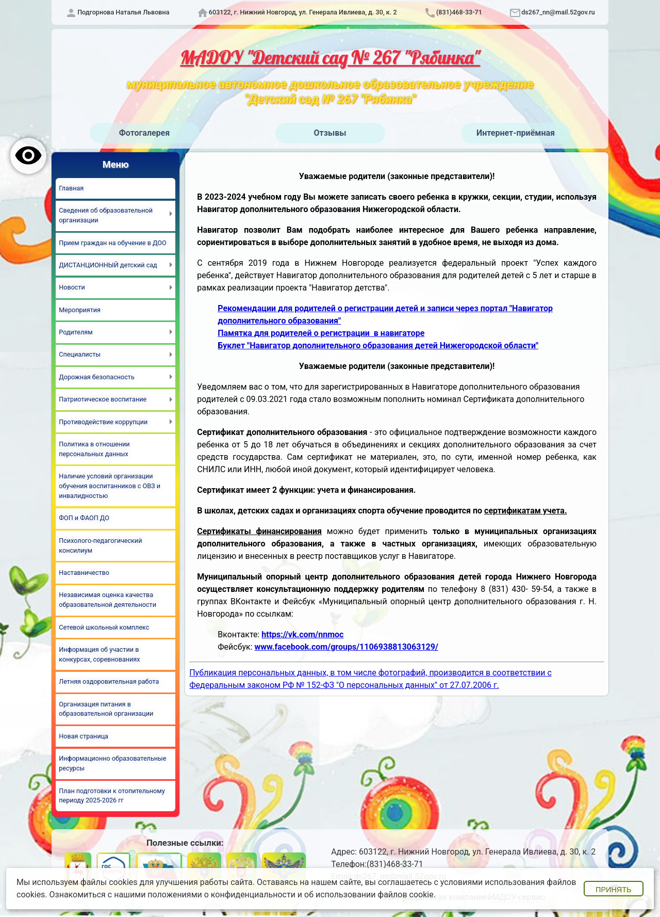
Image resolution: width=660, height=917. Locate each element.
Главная (71, 188)
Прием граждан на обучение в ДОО (112, 243)
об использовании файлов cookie (369, 894)
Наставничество (84, 572)
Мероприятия (80, 310)
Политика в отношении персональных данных (94, 449)
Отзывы (330, 133)
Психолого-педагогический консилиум (100, 545)
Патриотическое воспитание (102, 399)
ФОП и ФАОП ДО (84, 518)
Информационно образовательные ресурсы (112, 763)
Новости (72, 287)
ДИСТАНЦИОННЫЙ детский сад (108, 265)
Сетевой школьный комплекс (104, 627)
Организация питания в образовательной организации (106, 709)
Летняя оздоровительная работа (109, 681)
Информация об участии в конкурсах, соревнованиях (99, 654)
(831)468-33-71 (459, 12)
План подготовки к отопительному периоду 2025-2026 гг (111, 796)
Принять (613, 890)
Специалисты (80, 354)
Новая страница (83, 736)
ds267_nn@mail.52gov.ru (558, 12)
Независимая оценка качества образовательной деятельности (107, 599)
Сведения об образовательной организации (106, 215)
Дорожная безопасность (96, 377)
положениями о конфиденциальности (221, 894)
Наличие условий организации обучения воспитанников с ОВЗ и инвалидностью (109, 486)
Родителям (75, 332)
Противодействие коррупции (103, 422)
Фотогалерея (144, 133)
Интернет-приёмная (515, 133)
